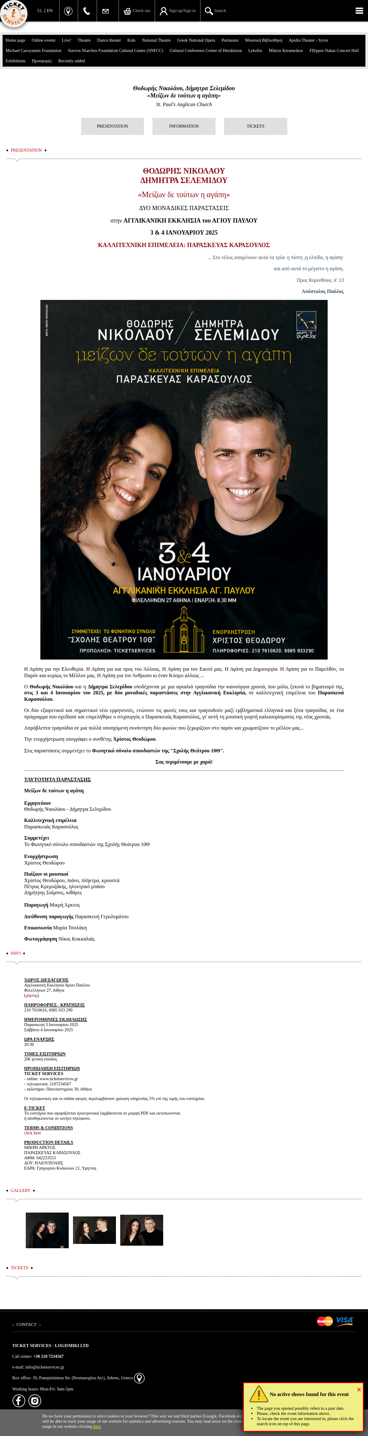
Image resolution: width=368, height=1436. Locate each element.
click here (32, 1132)
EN (49, 10)
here (96, 1426)
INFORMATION (184, 126)
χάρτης (32, 995)
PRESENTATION (112, 126)
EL (40, 10)
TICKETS (256, 126)
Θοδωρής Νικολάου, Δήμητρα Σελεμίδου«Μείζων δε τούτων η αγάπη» (184, 92)
